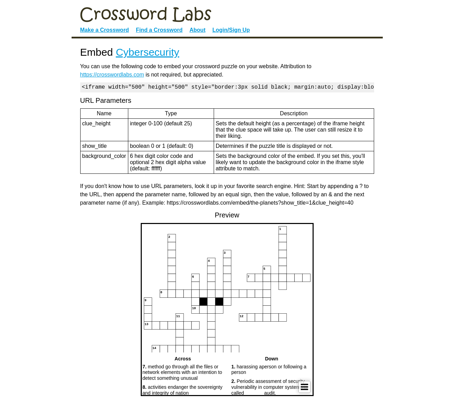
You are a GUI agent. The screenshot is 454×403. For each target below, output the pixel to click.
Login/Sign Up (231, 30)
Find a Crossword (159, 30)
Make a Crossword (104, 30)
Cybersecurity (147, 52)
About (197, 30)
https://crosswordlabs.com (112, 75)
